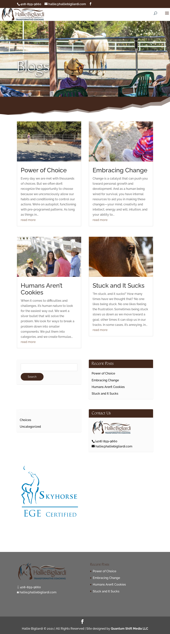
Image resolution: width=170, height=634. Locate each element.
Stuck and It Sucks (119, 285)
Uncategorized (30, 426)
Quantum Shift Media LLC (129, 628)
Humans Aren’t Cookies (41, 289)
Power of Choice (44, 170)
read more (28, 220)
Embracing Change (120, 170)
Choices (25, 420)
